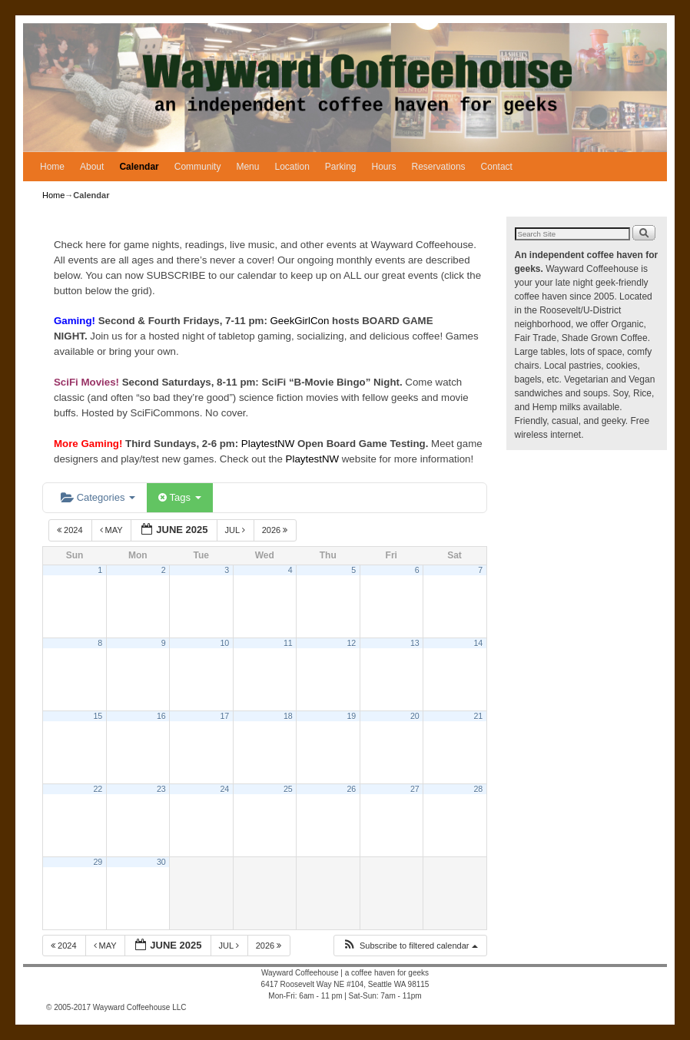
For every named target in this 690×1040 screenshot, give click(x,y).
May (112, 530)
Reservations (439, 166)
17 (224, 715)
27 (415, 788)
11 (288, 643)
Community (197, 166)
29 (97, 861)
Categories (98, 497)
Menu (247, 166)
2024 (71, 530)
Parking (341, 166)
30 (161, 861)
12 (351, 643)
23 (161, 788)
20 (415, 715)
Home (52, 166)
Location (291, 166)
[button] (410, 946)
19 (351, 715)
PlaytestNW (269, 443)
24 (224, 788)
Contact (497, 166)
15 (97, 715)
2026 (276, 530)
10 (224, 643)
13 (415, 643)
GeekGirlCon (301, 320)
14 (478, 643)
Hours (384, 166)
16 (161, 715)
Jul (236, 530)
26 (351, 788)
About (92, 166)
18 (288, 715)
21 (478, 715)
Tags (179, 497)
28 (478, 788)
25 (288, 788)
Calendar (138, 166)
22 (97, 788)
